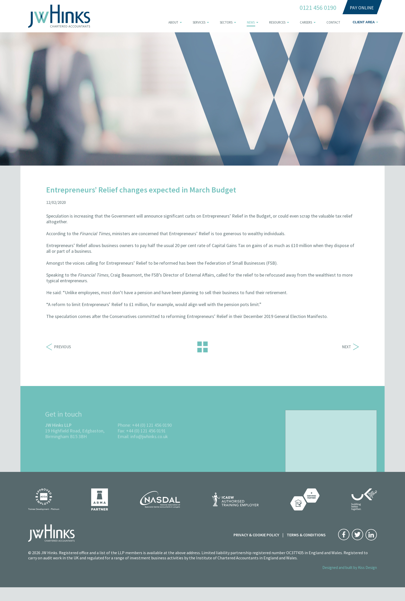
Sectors (226, 22)
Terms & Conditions (306, 534)
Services (199, 22)
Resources (277, 22)
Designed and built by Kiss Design (349, 567)
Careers (306, 22)
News (251, 22)
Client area (364, 22)
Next (350, 347)
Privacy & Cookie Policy (256, 534)
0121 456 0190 (318, 8)
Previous (58, 347)
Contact (333, 22)
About (173, 22)
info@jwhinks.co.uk (149, 445)
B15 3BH (78, 445)
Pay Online (362, 8)
